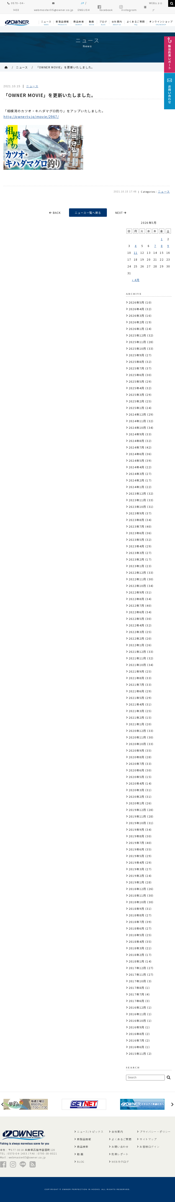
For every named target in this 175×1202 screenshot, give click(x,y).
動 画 (80, 1154)
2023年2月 (136, 559)
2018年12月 (137, 889)
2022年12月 (137, 572)
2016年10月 (137, 1020)
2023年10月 (137, 507)
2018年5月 (136, 935)
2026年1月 (136, 329)
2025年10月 (137, 348)
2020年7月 (136, 764)
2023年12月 (137, 493)
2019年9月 (136, 829)
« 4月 (136, 280)
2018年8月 (136, 915)
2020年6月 (136, 770)
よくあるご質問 (121, 1139)
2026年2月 (136, 322)
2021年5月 (136, 698)
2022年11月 (137, 579)
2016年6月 (136, 1047)
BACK (55, 212)
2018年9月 (136, 908)
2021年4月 (136, 704)
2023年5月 (136, 539)
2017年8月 (136, 988)
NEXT (120, 212)
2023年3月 (136, 553)
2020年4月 (136, 783)
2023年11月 (137, 500)
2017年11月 (137, 974)
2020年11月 (137, 737)
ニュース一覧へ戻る (88, 212)
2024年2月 (136, 480)
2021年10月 (137, 665)
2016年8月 (136, 1034)
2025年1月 (136, 408)
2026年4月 (136, 309)
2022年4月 (136, 625)
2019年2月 (136, 876)
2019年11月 (137, 816)
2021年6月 (136, 691)
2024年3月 (136, 474)
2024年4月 (136, 467)
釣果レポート (120, 1154)
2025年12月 (137, 335)
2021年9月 (136, 671)
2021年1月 (136, 724)
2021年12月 (137, 651)
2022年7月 (136, 605)
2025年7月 (136, 368)
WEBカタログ (120, 1161)
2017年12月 (137, 968)
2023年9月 (136, 513)
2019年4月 (136, 862)
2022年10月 (137, 586)
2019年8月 (136, 836)
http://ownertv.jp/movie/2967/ (31, 116)
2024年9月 (136, 434)
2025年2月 (136, 401)
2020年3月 (136, 790)
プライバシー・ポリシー (155, 1131)
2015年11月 (137, 1053)
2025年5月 (136, 381)
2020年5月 (136, 777)
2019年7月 (136, 843)
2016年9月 (136, 1027)
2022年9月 (136, 592)
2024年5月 (136, 460)
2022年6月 (136, 612)
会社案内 (117, 1131)
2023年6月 (136, 533)
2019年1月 (136, 882)
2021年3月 (136, 711)
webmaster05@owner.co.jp (27, 1157)
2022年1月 (136, 645)
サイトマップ (148, 1139)
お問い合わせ (120, 1146)
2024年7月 (136, 447)
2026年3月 (136, 315)
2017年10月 (137, 981)
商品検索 (82, 1146)
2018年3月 (136, 948)
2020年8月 (136, 757)
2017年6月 (136, 1001)
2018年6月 (136, 928)
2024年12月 (137, 414)
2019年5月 (136, 856)
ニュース (22, 67)
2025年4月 (136, 388)
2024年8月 (136, 441)
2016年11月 (137, 1014)
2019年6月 (136, 849)
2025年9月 (136, 355)
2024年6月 (136, 454)
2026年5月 (136, 302)
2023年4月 (136, 546)
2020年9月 (136, 750)
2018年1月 (136, 961)
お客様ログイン (150, 1146)
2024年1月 (136, 487)
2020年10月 (137, 744)
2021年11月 (137, 658)
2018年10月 (137, 902)
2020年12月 (137, 731)
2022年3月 (136, 632)
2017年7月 (136, 994)
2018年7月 (136, 922)
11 (136, 252)
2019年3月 (136, 869)
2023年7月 (136, 526)
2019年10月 (137, 823)
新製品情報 (84, 1139)
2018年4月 (136, 941)
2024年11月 (137, 421)
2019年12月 (137, 810)
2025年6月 (136, 375)
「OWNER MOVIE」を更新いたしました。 (65, 67)
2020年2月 (136, 796)
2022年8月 (136, 599)
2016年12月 (137, 1007)
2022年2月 (136, 638)
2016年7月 (136, 1040)
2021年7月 (136, 684)
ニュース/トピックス (90, 1131)
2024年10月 (137, 427)
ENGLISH (84, 10)
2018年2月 (136, 955)
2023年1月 (136, 566)
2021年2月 (136, 717)
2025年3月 (136, 395)
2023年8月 (136, 520)
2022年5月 (136, 619)
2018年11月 (137, 895)
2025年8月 (136, 362)
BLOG (81, 1161)
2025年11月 (137, 342)
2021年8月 (136, 678)
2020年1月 (136, 803)
